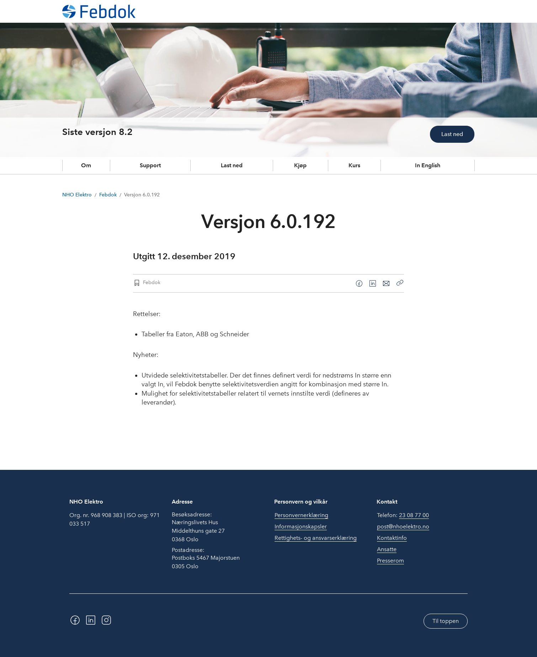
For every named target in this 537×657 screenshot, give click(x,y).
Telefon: (403, 515)
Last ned (452, 134)
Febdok (108, 195)
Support (150, 165)
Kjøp (300, 165)
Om (86, 165)
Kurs (354, 165)
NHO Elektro (77, 195)
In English (427, 165)
